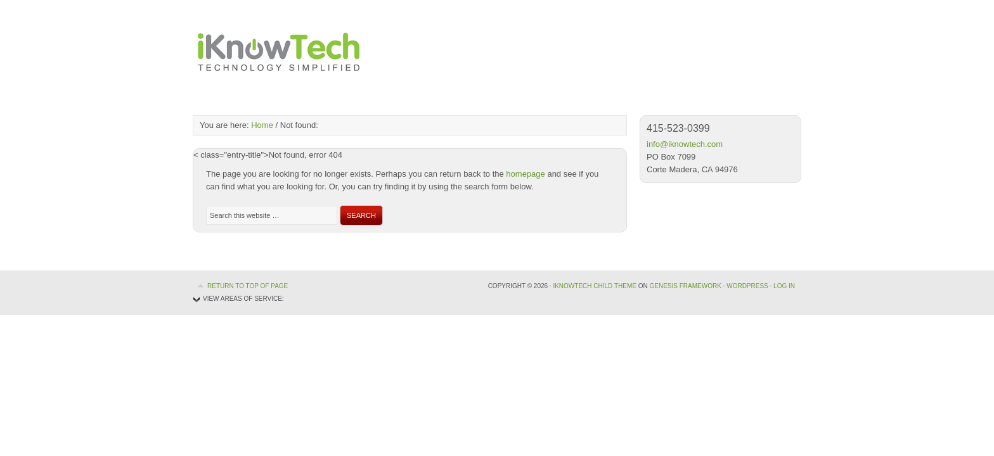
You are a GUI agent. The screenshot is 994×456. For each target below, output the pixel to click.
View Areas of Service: (243, 298)
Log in (784, 285)
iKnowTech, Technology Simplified (278, 51)
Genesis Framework (685, 285)
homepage (525, 174)
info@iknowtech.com (685, 144)
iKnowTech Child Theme (594, 285)
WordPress (747, 285)
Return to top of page (247, 285)
